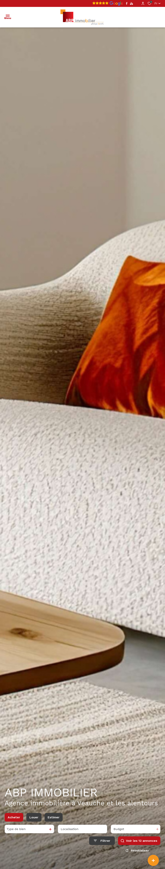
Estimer (54, 817)
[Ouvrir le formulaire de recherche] (102, 840)
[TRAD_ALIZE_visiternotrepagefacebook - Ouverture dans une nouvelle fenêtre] (126, 3)
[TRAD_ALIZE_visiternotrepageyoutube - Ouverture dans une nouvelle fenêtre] (131, 3)
